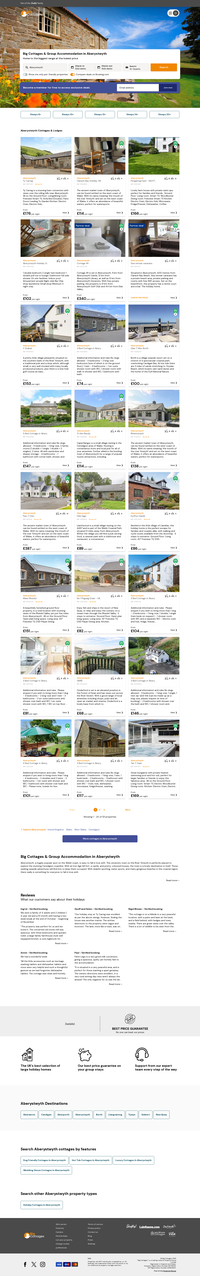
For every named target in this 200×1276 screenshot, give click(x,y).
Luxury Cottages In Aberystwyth (133, 1160)
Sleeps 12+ (100, 114)
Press (90, 1240)
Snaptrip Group (169, 1271)
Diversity (60, 1228)
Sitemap (91, 1244)
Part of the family (32, 3)
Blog (90, 1236)
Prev (72, 809)
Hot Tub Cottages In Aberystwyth (90, 1160)
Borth (99, 1114)
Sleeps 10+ (68, 114)
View (64, 212)
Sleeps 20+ (164, 114)
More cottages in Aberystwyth (100, 838)
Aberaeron (29, 1114)
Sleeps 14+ (132, 114)
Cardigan (46, 1114)
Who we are (61, 1224)
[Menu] (173, 13)
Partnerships (62, 1236)
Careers (59, 1232)
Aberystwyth (82, 1114)
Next (127, 809)
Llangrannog (115, 1114)
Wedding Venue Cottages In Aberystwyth (46, 1170)
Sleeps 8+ (35, 114)
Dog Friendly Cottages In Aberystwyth (44, 1160)
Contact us (93, 1232)
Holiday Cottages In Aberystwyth (41, 1204)
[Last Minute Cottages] (30, 13)
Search (164, 67)
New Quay (161, 1114)
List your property (64, 1240)
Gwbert (145, 1114)
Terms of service (95, 1224)
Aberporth (63, 1114)
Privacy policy (94, 1228)
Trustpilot (70, 1023)
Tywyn (131, 1114)
